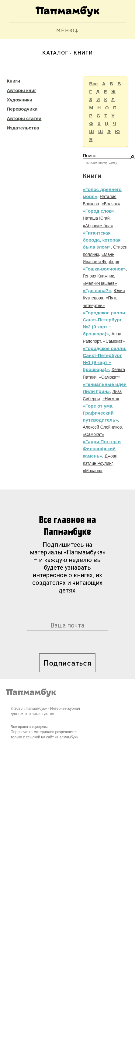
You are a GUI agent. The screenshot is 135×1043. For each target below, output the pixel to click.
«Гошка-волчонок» (104, 268)
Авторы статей (24, 118)
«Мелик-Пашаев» (100, 283)
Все (93, 83)
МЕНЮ (65, 31)
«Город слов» (98, 211)
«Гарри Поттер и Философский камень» (102, 448)
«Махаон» (92, 470)
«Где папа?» (97, 290)
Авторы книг (21, 90)
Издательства (23, 127)
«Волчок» (111, 203)
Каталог (55, 53)
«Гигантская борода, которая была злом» (102, 239)
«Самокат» (114, 341)
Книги (13, 80)
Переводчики (22, 108)
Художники (19, 99)
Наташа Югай (96, 218)
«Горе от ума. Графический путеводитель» (100, 413)
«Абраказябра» (98, 225)
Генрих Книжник (98, 276)
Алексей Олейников (102, 427)
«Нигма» (110, 398)
